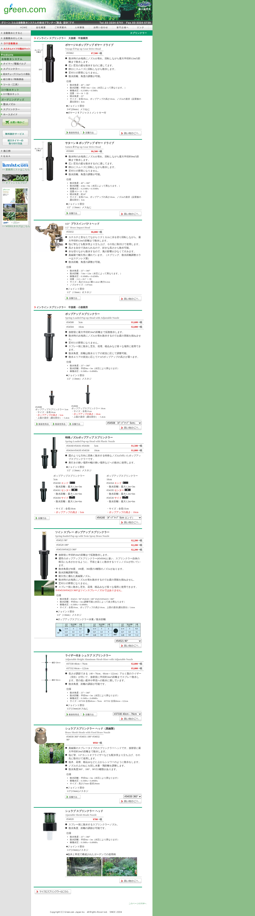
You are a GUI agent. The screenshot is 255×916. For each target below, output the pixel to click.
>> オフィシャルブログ (15, 181)
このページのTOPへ (137, 903)
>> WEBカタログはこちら (16, 225)
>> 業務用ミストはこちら (16, 168)
